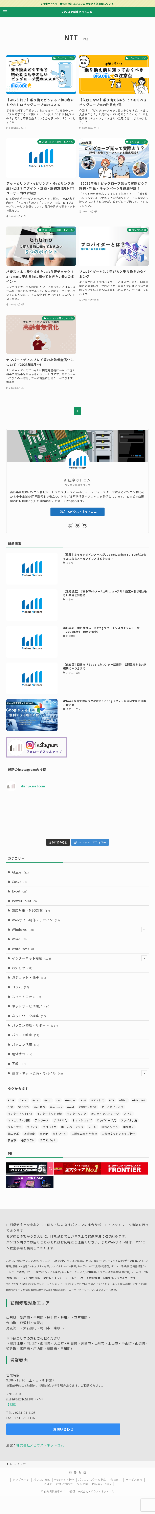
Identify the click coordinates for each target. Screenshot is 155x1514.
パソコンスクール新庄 (92, 1479)
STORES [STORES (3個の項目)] (23, 1107)
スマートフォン (26, 996)
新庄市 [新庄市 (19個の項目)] (12, 1140)
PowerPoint (24, 900)
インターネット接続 (79, 958)
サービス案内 (134, 1479)
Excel (19, 891)
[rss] (80, 1472)
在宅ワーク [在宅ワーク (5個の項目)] (60, 1134)
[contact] (84, 525)
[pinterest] (77, 525)
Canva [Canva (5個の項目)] (24, 1100)
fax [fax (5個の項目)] (58, 1100)
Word (20, 939)
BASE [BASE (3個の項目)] (11, 1100)
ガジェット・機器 (29, 977)
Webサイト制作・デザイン (36, 920)
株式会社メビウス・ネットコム (40, 1445)
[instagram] (70, 525)
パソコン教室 (25, 1034)
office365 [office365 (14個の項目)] (138, 1100)
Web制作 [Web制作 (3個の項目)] (39, 1107)
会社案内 (115, 1479)
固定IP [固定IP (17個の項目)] (44, 1134)
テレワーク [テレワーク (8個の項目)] (42, 1120)
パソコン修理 (42, 1479)
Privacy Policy (101, 1484)
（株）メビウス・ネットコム (77, 512)
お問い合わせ (64, 1484)
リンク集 (82, 1484)
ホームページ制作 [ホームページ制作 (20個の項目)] (72, 1127)
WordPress (23, 948)
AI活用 (20, 872)
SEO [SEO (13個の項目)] (10, 1107)
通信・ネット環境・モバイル (79, 1073)
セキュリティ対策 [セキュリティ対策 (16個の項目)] (19, 1120)
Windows (79, 929)
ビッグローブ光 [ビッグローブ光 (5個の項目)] (106, 1120)
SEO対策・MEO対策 (31, 910)
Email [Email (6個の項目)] (36, 1100)
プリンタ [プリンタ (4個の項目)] (32, 1127)
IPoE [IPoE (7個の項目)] (83, 1100)
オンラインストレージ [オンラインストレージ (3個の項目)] (105, 1114)
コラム (20, 986)
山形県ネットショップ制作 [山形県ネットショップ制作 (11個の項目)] (118, 1134)
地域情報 (22, 1053)
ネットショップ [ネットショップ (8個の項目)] (82, 1120)
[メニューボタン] (5, 12)
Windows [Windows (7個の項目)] (56, 1107)
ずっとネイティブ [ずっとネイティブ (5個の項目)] (113, 1107)
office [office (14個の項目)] (123, 1100)
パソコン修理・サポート (35, 1025)
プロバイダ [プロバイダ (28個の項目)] (49, 1127)
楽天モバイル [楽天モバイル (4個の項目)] (48, 1140)
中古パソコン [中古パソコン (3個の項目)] (110, 1127)
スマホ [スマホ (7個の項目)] (128, 1114)
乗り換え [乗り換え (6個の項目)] (128, 1127)
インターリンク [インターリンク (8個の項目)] (76, 1114)
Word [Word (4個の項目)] (70, 1107)
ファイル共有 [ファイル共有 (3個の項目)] (129, 1120)
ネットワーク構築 (29, 1015)
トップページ (21, 1479)
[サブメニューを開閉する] (144, 929)
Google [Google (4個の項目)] (70, 1100)
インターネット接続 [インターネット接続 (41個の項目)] (49, 1114)
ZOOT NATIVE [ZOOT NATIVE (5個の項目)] (88, 1107)
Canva (19, 881)
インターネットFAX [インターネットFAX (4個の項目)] (20, 1114)
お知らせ (22, 967)
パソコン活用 (25, 1044)
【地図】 (12, 1404)
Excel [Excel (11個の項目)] (47, 1100)
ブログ (48, 1484)
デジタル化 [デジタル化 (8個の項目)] (60, 1120)
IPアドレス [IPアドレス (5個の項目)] (97, 1100)
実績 (19, 1063)
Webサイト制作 (64, 1479)
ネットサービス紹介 (30, 1006)
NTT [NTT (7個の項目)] (111, 1100)
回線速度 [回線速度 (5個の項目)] (29, 1134)
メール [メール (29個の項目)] (92, 1127)
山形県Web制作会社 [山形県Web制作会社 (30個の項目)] (84, 1134)
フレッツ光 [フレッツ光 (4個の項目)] (15, 1127)
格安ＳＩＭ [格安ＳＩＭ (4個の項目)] (28, 1140)
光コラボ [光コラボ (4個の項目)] (13, 1134)
